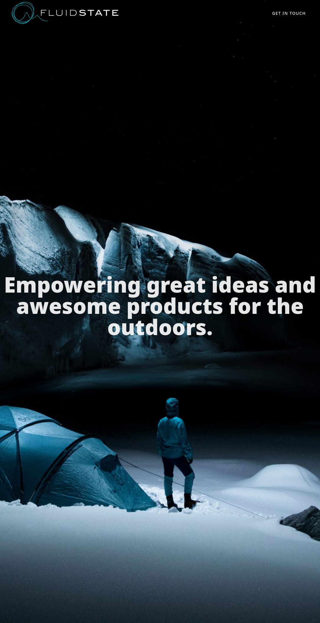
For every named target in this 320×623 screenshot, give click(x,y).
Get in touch (289, 13)
